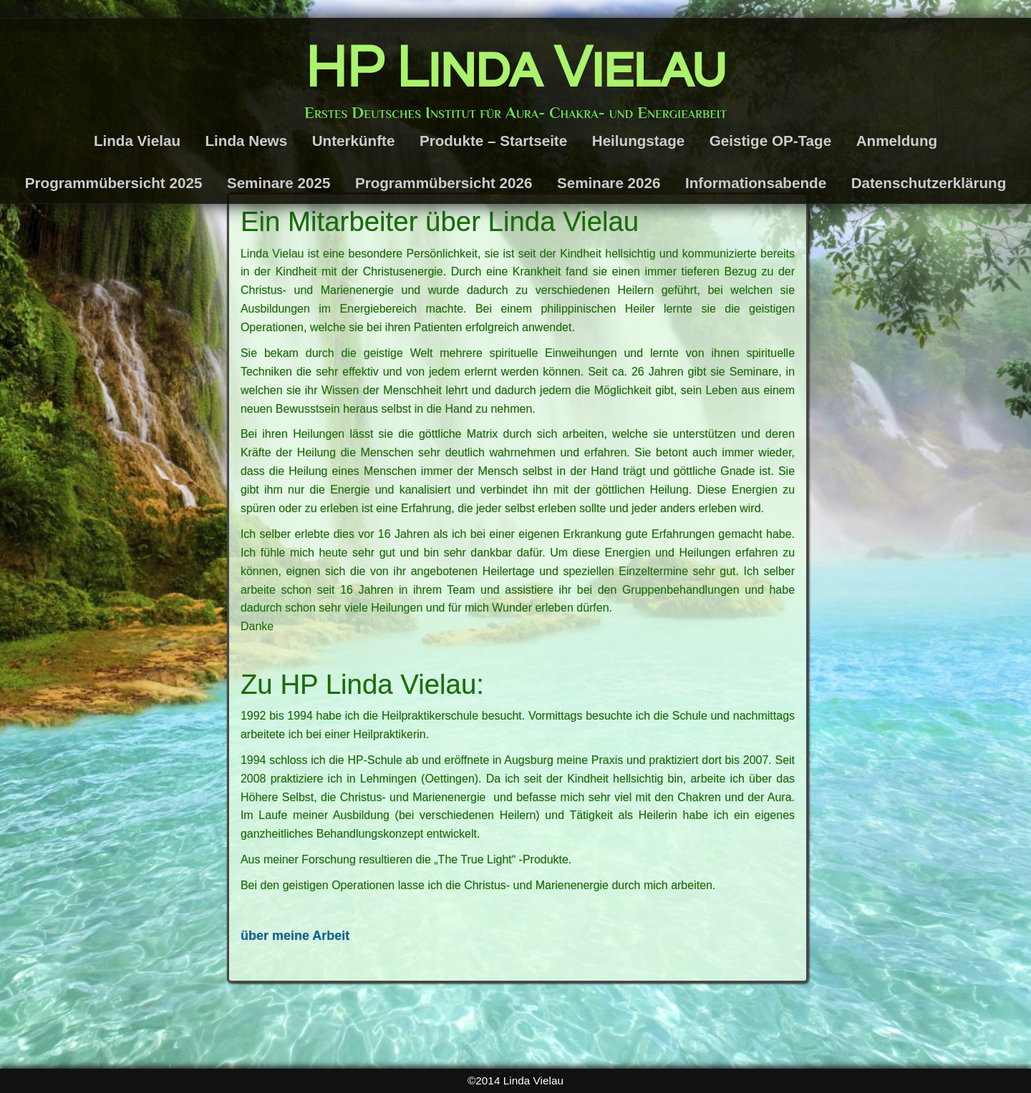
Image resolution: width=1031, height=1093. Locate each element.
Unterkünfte (353, 140)
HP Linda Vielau (515, 68)
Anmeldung (896, 140)
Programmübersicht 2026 (444, 183)
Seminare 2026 (608, 183)
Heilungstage (638, 140)
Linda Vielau (137, 140)
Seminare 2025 (278, 183)
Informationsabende (755, 183)
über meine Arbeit (295, 935)
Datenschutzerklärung (929, 183)
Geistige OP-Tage (770, 140)
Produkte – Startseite (493, 140)
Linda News (246, 140)
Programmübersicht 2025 (114, 183)
